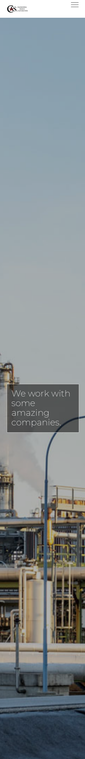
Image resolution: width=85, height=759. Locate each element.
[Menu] (73, 4)
